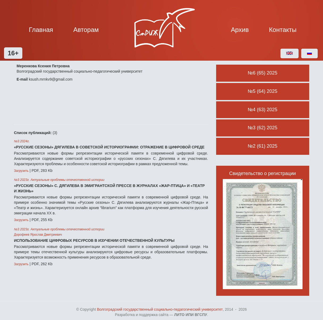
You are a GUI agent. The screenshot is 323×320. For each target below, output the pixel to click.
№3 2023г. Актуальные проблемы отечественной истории (59, 180)
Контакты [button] (283, 29)
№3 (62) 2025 (262, 127)
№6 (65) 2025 (262, 73)
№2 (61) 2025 (262, 146)
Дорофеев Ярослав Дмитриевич (38, 234)
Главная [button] (41, 29)
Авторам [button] (86, 29)
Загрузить (21, 171)
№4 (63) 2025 (262, 109)
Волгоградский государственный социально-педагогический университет (160, 309)
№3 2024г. (22, 141)
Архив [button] (240, 29)
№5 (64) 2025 (262, 91)
